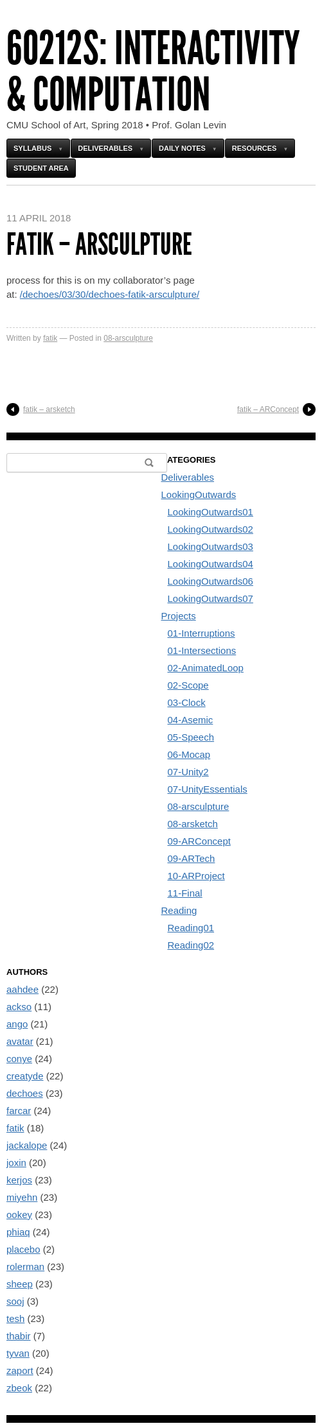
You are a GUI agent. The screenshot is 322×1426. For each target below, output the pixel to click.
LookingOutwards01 (210, 511)
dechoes (24, 1093)
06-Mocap (189, 754)
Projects (178, 615)
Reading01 (191, 927)
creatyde (25, 1075)
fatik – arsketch (49, 409)
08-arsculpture (128, 338)
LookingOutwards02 (210, 529)
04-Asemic (190, 719)
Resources (254, 148)
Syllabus (32, 148)
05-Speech (191, 737)
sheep (19, 1283)
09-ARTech (191, 858)
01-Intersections (202, 650)
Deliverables (105, 148)
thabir (18, 1335)
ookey (19, 1214)
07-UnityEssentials (207, 789)
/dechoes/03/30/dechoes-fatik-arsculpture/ (109, 294)
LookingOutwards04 (210, 563)
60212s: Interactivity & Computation (153, 71)
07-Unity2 (188, 771)
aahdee (22, 989)
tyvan (18, 1353)
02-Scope (188, 685)
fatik (50, 338)
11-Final (185, 893)
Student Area (41, 168)
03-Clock (187, 702)
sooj (15, 1301)
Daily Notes (182, 148)
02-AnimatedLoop (206, 667)
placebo (23, 1249)
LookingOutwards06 (210, 581)
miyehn (21, 1197)
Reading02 (191, 945)
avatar (19, 1041)
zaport (19, 1370)
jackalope (26, 1145)
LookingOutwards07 (210, 598)
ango (17, 1023)
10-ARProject (196, 875)
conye (19, 1058)
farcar (18, 1110)
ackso (18, 1006)
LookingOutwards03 (210, 546)
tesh (15, 1318)
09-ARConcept (199, 841)
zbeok (19, 1387)
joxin (16, 1162)
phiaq (18, 1231)
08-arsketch (193, 823)
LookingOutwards (199, 494)
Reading (179, 910)
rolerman (25, 1266)
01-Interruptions (201, 633)
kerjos (19, 1179)
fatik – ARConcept (268, 409)
